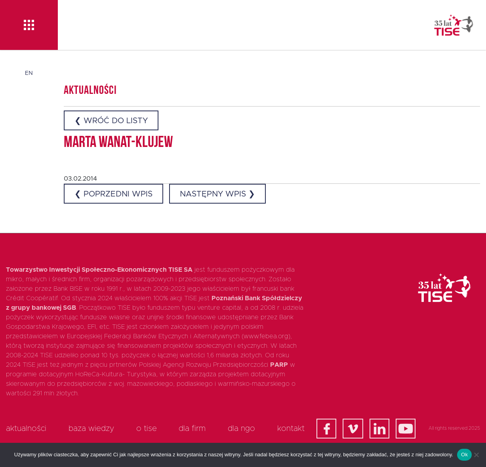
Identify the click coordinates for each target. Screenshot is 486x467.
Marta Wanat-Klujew (118, 143)
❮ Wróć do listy (111, 121)
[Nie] (476, 455)
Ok (464, 454)
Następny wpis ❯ (217, 194)
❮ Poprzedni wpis (113, 194)
